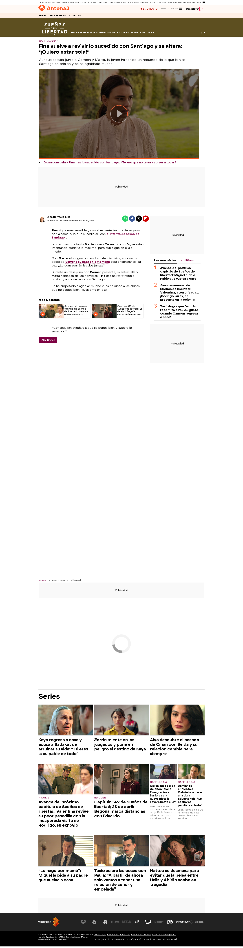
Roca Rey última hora (96, 2)
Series (42, 16)
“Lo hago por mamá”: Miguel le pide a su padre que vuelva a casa (63, 877)
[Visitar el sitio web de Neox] (105, 923)
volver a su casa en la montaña (87, 263)
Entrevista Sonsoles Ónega (54, 2)
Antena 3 (43, 582)
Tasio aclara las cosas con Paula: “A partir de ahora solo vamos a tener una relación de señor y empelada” (120, 881)
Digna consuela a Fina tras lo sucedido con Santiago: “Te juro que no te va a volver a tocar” (109, 164)
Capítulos (147, 34)
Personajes (107, 34)
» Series (53, 582)
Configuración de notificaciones (144, 941)
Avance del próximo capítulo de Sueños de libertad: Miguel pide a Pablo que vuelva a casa (178, 275)
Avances (123, 34)
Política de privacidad (118, 936)
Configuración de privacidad (110, 941)
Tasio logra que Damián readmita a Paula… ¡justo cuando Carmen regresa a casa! (179, 313)
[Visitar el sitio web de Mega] (126, 923)
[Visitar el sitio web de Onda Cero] (148, 923)
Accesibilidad (169, 941)
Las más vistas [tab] (165, 262)
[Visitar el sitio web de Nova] (116, 923)
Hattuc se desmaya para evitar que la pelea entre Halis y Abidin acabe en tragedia (174, 879)
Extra (134, 34)
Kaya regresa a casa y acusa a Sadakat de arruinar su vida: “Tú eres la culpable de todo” (63, 748)
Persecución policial (77, 2)
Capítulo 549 (158, 783)
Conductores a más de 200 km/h (123, 2)
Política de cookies (141, 936)
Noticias (75, 16)
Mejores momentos (84, 34)
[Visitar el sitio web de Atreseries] (137, 923)
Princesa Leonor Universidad (152, 2)
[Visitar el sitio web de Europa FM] (159, 923)
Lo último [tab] (187, 262)
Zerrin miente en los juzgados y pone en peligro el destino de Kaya (120, 746)
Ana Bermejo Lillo (59, 218)
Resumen (100, 799)
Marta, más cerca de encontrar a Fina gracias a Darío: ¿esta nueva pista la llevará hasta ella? (163, 795)
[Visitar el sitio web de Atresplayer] (185, 923)
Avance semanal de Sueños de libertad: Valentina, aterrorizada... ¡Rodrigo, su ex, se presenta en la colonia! (179, 294)
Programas (58, 16)
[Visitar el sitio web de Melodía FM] (170, 923)
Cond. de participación (164, 936)
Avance (43, 799)
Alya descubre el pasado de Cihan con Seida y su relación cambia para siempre (174, 748)
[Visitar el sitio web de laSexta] (94, 923)
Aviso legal (100, 936)
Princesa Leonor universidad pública (182, 2)
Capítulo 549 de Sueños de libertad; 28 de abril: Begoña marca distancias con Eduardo (121, 810)
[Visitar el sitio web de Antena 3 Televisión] (83, 923)
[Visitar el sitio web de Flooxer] (199, 923)
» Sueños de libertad (69, 582)
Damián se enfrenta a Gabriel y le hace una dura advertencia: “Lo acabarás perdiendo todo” (190, 797)
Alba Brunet (48, 341)
